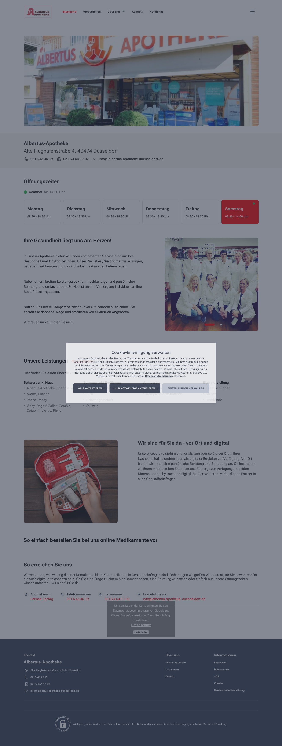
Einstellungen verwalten (186, 388)
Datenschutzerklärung (158, 376)
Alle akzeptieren (90, 388)
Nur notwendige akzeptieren (135, 388)
